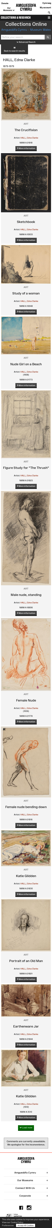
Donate (4, 3)
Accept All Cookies (26, 1225)
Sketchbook (26, 222)
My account (45, 7)
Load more (26, 1127)
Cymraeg (46, 3)
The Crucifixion (26, 130)
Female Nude (26, 700)
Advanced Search (26, 42)
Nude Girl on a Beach (26, 364)
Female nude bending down (26, 807)
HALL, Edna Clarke (29, 138)
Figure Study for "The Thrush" (26, 468)
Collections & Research (16, 17)
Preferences (8, 1225)
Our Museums (8, 9)
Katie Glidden (26, 876)
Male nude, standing (26, 595)
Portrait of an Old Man (26, 961)
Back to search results (14, 49)
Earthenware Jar (26, 1026)
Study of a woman (26, 293)
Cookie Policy (17, 1222)
